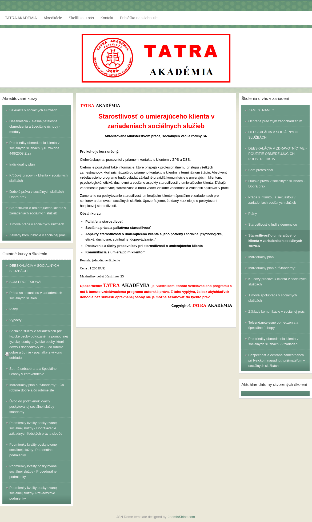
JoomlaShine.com (181, 517)
